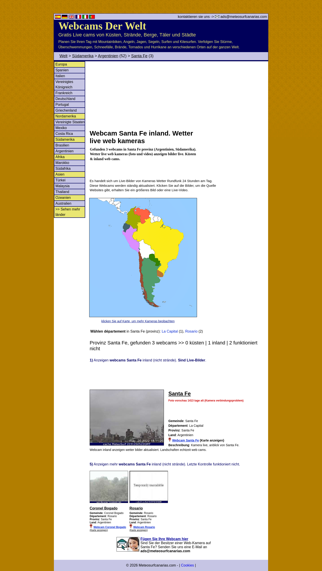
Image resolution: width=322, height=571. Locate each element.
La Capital (170, 331)
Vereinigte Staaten (70, 122)
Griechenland (66, 110)
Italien (60, 76)
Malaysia (62, 186)
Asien (59, 174)
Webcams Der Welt (102, 26)
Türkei (60, 180)
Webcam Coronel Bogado (109, 527)
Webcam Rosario (144, 527)
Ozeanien (63, 198)
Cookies (187, 565)
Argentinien (108, 56)
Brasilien (62, 145)
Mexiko (61, 128)
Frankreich (63, 93)
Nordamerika (65, 116)
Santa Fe (139, 56)
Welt (63, 56)
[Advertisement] (178, 95)
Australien (63, 203)
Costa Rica (64, 134)
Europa (61, 64)
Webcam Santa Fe (185, 440)
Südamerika (82, 56)
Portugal (62, 104)
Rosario (191, 331)
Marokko (62, 163)
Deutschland (65, 99)
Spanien (62, 70)
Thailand (62, 192)
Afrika (60, 157)
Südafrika (63, 168)
